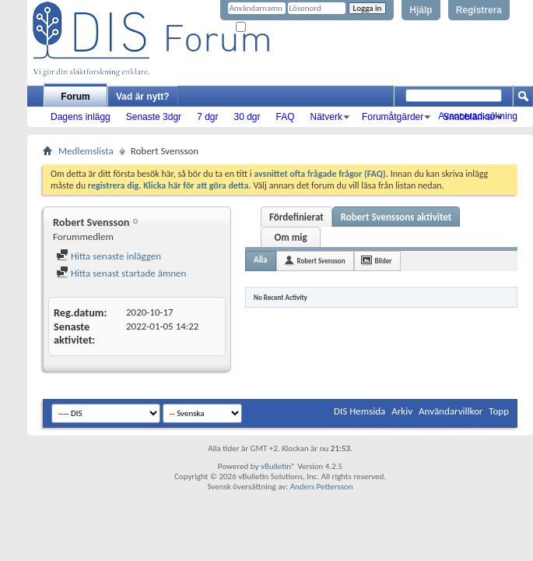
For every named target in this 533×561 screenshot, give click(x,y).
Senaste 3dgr (153, 116)
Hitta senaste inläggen (108, 256)
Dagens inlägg (80, 116)
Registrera (479, 10)
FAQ (285, 116)
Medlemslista (86, 151)
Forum (75, 96)
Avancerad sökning (477, 116)
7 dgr (207, 116)
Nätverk (326, 116)
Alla (261, 260)
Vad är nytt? (143, 96)
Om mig (290, 237)
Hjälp (420, 10)
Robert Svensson (321, 260)
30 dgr (246, 116)
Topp (499, 411)
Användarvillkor (450, 411)
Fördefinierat (296, 217)
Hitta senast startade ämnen (121, 273)
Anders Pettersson (321, 487)
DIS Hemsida (359, 411)
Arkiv (401, 411)
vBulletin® (278, 466)
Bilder (383, 260)
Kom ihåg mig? (268, 27)
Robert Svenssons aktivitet (396, 217)
